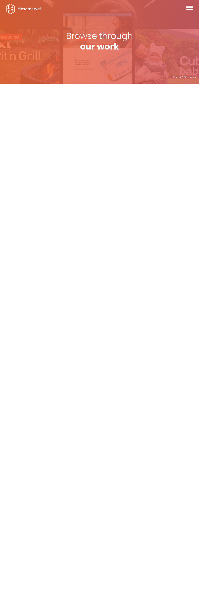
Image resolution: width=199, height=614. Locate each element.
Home (177, 77)
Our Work (190, 77)
